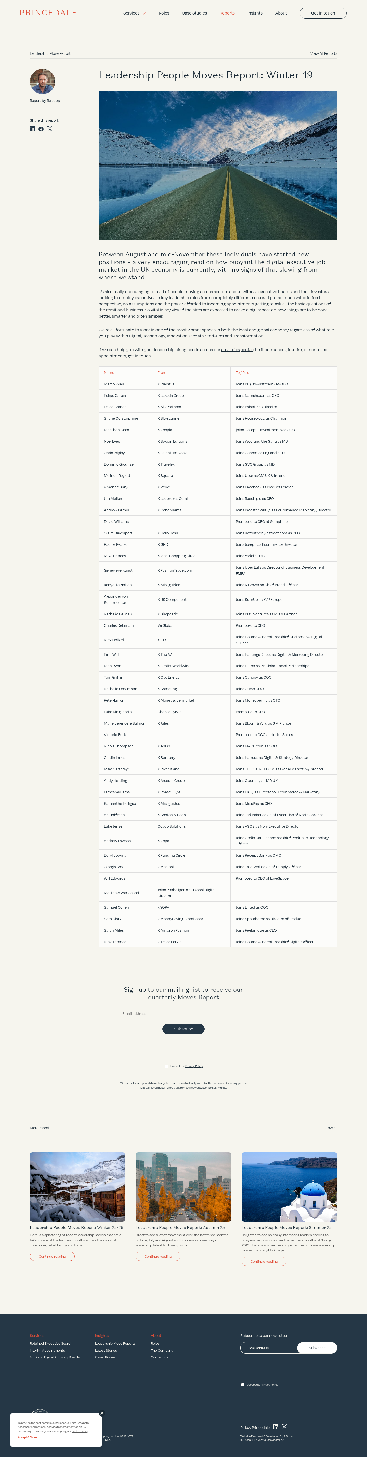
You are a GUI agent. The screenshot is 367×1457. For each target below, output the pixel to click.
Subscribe (183, 1028)
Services (134, 13)
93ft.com (289, 1436)
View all (330, 1127)
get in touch (139, 355)
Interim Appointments (47, 1350)
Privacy (259, 1440)
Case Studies (194, 13)
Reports (227, 13)
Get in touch (323, 13)
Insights (255, 13)
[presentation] (183, 1049)
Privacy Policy (194, 1066)
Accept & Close (27, 1437)
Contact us (159, 1357)
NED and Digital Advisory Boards (55, 1357)
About (281, 13)
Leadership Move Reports (115, 1343)
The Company (162, 1350)
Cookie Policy (275, 1440)
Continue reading (52, 1256)
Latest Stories (106, 1350)
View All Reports (323, 53)
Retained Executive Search (51, 1343)
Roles (164, 13)
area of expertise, (237, 349)
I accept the (186, 1066)
